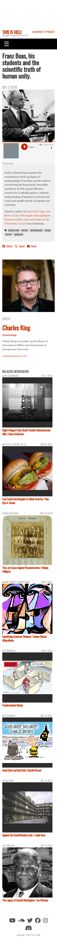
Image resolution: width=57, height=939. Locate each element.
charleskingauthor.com (14, 356)
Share (7, 246)
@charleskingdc (9, 335)
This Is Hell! (12, 32)
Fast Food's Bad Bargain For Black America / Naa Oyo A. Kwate (25, 501)
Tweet (20, 246)
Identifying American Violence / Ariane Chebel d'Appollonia (24, 638)
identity (8, 234)
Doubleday (18, 234)
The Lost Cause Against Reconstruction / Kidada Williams (25, 569)
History (24, 230)
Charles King (13, 230)
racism (48, 230)
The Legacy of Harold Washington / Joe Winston (25, 900)
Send (31, 246)
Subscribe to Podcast (43, 32)
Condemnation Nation (12, 705)
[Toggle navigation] (6, 44)
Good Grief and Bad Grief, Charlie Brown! (21, 770)
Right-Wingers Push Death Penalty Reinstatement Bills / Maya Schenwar (26, 432)
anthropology (36, 230)
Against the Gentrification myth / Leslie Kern (23, 835)
